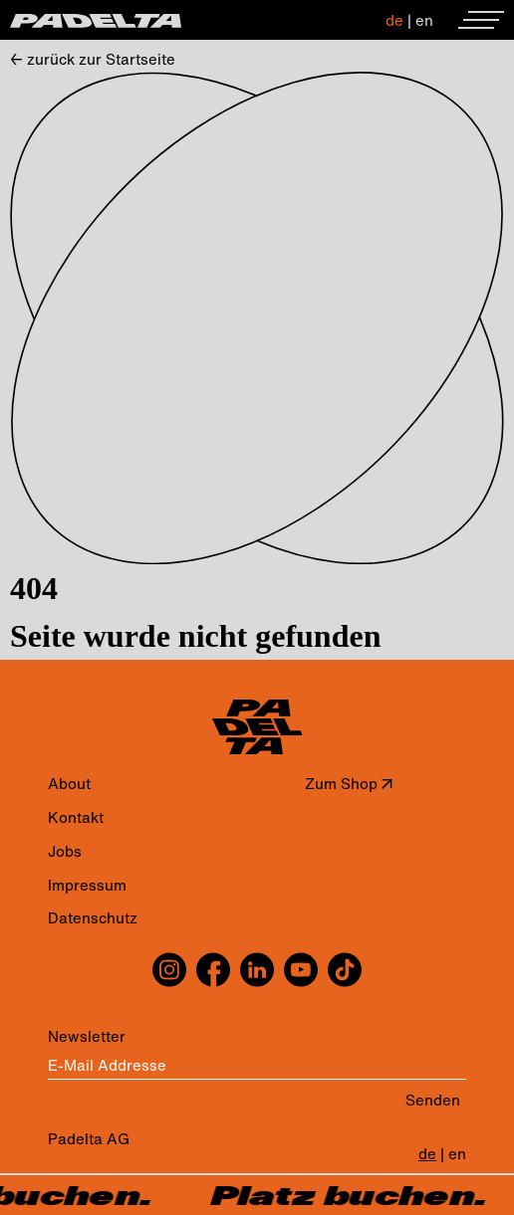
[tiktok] (342, 969)
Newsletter (87, 1036)
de (394, 20)
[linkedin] (257, 969)
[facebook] (213, 969)
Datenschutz (92, 918)
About (69, 783)
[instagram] (171, 969)
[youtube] (301, 969)
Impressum (87, 885)
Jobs (65, 851)
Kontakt (76, 817)
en (424, 20)
